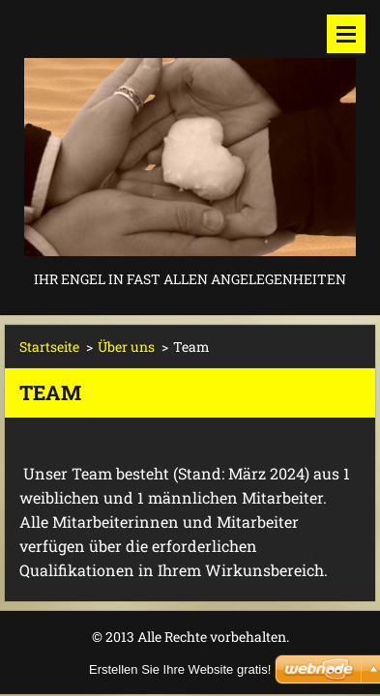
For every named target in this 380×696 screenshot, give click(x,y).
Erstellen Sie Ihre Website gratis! (180, 669)
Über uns (126, 346)
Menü (346, 33)
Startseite (49, 346)
